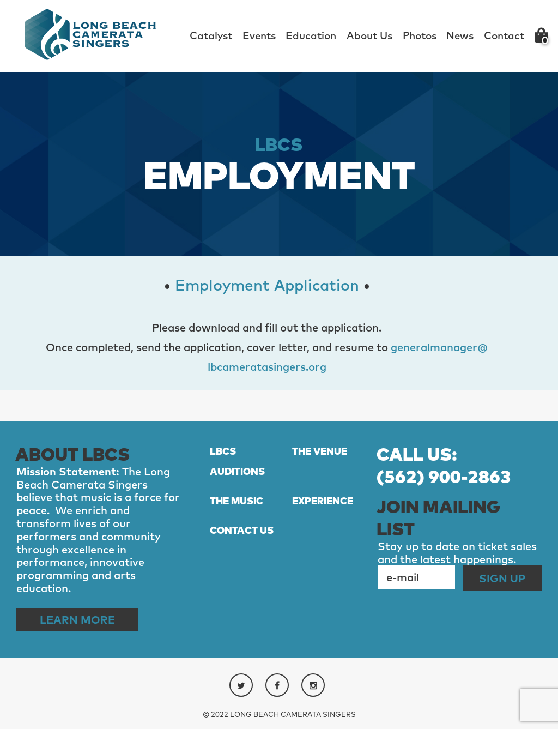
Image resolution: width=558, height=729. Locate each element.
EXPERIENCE (322, 501)
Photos (419, 35)
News (460, 35)
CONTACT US (242, 530)
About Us (369, 35)
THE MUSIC (236, 501)
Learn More (77, 619)
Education (311, 35)
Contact (504, 35)
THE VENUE (319, 451)
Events (259, 35)
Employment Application (267, 284)
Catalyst (211, 35)
